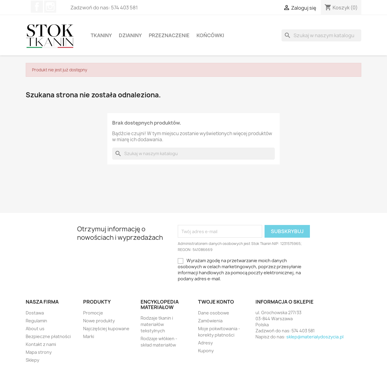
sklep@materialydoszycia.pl (314, 337)
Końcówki (210, 35)
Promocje (93, 313)
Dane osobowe (213, 313)
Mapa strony (39, 352)
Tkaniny (101, 35)
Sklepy (32, 360)
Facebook (37, 7)
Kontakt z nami (41, 344)
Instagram (50, 7)
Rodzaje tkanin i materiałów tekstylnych (157, 324)
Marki (88, 336)
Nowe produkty (99, 321)
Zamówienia (210, 321)
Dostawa (35, 313)
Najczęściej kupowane (106, 328)
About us (35, 328)
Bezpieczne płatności (48, 336)
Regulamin (36, 321)
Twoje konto (216, 301)
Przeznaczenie (169, 35)
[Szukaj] (321, 35)
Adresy (205, 343)
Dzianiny (130, 35)
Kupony (206, 350)
